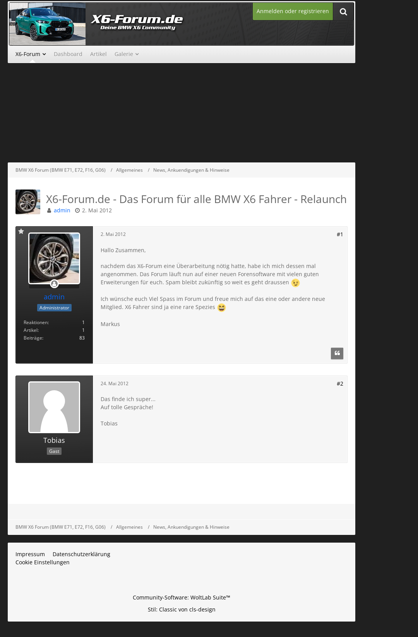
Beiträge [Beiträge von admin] (33, 338)
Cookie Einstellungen (42, 562)
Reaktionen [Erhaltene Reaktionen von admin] (36, 322)
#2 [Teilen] (340, 383)
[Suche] (343, 11)
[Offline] (54, 284)
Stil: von (182, 609)
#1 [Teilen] (340, 234)
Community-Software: (181, 597)
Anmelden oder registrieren (293, 11)
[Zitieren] (337, 353)
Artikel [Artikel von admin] (31, 330)
